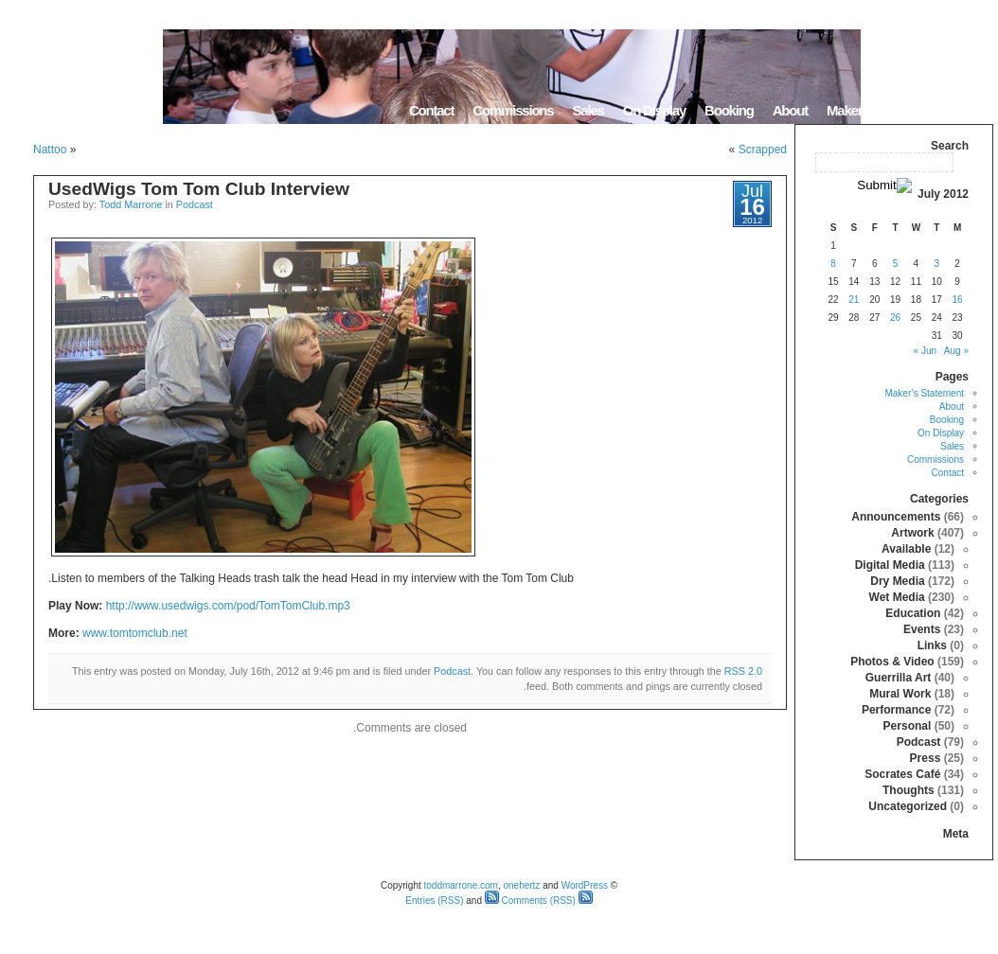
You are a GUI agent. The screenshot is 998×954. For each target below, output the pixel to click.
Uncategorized (907, 806)
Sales (587, 110)
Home (969, 110)
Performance (896, 709)
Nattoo (49, 149)
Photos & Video (892, 661)
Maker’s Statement (880, 110)
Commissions (512, 110)
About (790, 110)
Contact (431, 110)
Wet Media (897, 597)
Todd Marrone (131, 204)
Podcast (194, 204)
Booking (729, 110)
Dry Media (897, 581)
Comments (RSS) (530, 900)
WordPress (584, 885)
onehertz (521, 885)
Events (921, 629)
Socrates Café (902, 774)
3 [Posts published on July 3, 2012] (936, 263)
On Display (654, 110)
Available (906, 549)
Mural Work (900, 693)
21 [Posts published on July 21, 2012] (853, 299)
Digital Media (890, 565)
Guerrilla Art (898, 677)
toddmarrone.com (461, 885)
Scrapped (763, 149)
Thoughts (908, 790)
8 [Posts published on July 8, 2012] (833, 263)
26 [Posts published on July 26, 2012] (895, 317)
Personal (907, 726)
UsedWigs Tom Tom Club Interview (198, 189)
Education (912, 613)
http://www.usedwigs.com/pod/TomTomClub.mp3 (228, 605)
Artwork (912, 532)
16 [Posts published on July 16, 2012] (958, 299)
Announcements (895, 516)
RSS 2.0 (743, 671)
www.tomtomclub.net (134, 633)
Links (932, 645)
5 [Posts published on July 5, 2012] (896, 263)
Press (925, 758)
